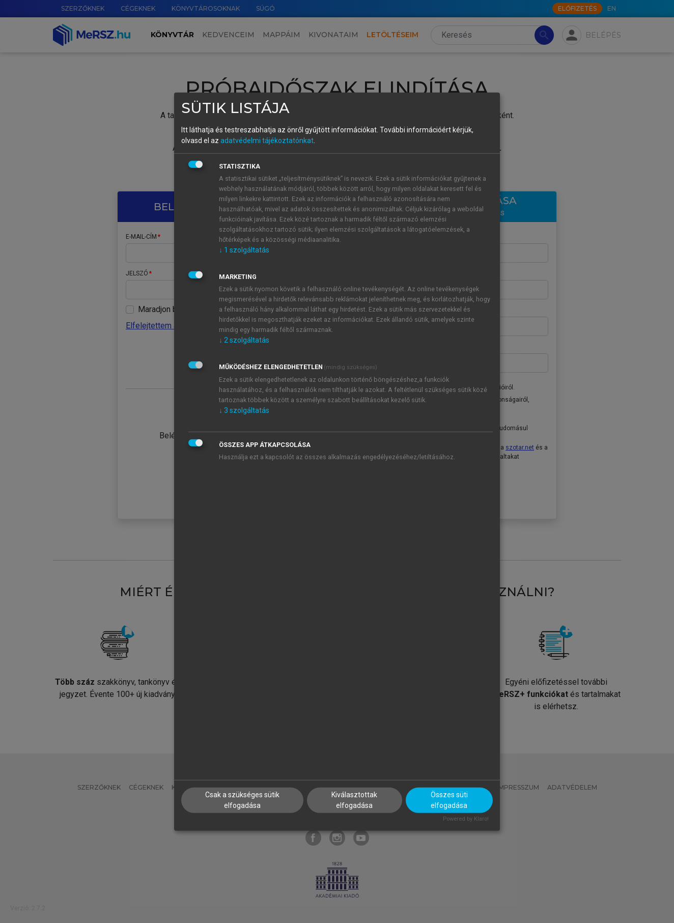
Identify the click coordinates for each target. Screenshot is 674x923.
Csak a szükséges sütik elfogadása (242, 800)
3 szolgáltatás (244, 410)
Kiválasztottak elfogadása (354, 800)
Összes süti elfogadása (449, 800)
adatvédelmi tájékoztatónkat (267, 140)
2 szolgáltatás (244, 340)
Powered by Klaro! (466, 819)
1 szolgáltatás (244, 250)
